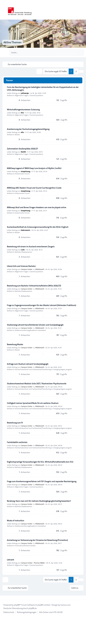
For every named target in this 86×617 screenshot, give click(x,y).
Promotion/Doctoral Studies (25, 545)
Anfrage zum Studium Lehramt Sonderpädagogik (27, 364)
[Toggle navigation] (82, 10)
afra (22, 132)
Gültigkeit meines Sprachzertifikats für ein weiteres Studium (32, 403)
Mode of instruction (15, 520)
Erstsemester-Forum (22, 173)
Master (17, 134)
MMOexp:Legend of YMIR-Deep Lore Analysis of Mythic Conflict (34, 168)
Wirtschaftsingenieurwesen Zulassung (23, 109)
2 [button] (76, 71)
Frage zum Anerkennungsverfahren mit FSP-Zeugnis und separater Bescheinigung (41, 481)
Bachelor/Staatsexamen (23, 252)
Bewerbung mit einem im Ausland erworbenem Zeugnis (31, 246)
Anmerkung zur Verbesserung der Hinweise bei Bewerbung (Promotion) (37, 540)
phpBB (17, 604)
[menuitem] (8, 612)
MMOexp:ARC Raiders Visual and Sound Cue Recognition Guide (34, 187)
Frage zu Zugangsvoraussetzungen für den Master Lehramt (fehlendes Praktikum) (41, 305)
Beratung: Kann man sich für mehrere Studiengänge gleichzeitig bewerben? (39, 501)
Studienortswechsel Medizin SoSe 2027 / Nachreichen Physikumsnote (36, 383)
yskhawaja (25, 93)
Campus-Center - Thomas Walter (33, 563)
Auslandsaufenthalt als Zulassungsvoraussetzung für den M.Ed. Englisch (37, 227)
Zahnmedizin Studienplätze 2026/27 (22, 148)
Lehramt (10, 559)
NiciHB (23, 152)
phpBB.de (32, 608)
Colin (23, 249)
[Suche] (75, 52)
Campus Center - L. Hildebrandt (32, 269)
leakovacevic (25, 230)
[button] (81, 71)
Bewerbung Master (15, 344)
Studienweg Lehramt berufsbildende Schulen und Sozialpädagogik (35, 324)
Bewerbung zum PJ (15, 422)
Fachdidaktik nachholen (17, 442)
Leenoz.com (65, 604)
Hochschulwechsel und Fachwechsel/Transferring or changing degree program (43, 369)
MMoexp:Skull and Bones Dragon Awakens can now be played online (36, 207)
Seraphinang (25, 171)
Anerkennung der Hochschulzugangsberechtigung (28, 129)
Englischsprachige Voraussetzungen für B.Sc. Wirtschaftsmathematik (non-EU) (40, 461)
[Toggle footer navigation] (3, 598)
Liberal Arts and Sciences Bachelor (21, 266)
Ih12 (22, 112)
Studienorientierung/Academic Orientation (30, 330)
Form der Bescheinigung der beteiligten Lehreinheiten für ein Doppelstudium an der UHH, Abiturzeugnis (43, 88)
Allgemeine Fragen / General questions (29, 95)
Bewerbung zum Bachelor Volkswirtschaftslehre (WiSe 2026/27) (34, 285)
